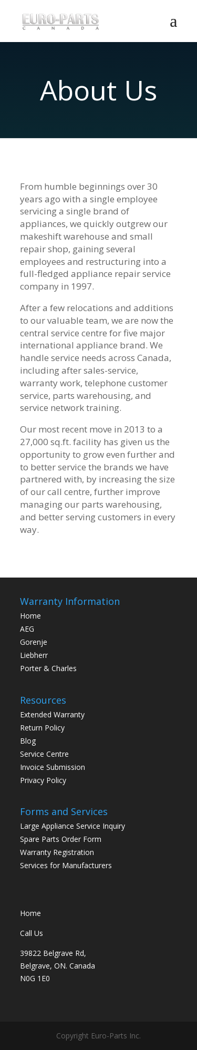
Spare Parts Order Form (60, 839)
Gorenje (33, 642)
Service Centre (44, 754)
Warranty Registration (57, 852)
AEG (27, 629)
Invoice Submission (52, 767)
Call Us (31, 933)
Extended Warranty (52, 714)
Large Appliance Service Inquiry (72, 826)
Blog (28, 741)
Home (30, 616)
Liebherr (34, 655)
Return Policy (42, 728)
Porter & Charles (48, 668)
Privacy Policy (43, 780)
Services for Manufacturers (66, 865)
